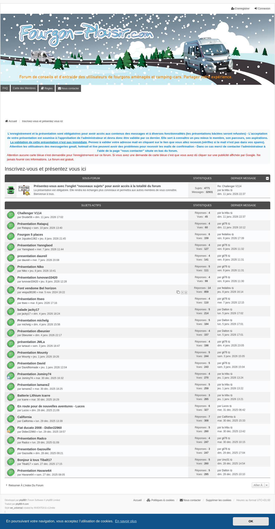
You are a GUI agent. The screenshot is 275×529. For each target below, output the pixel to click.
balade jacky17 (28, 309)
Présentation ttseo (30, 299)
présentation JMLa (31, 342)
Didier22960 (29, 431)
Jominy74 (27, 378)
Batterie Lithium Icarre (33, 395)
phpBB (22, 500)
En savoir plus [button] (126, 521)
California (24, 417)
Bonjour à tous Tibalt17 (34, 460)
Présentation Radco (31, 438)
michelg (26, 324)
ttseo (25, 303)
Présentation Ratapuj (32, 224)
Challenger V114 (29, 213)
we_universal (16, 508)
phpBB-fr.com (22, 504)
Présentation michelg (33, 320)
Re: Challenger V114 (229, 186)
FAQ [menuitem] (5, 88)
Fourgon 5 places (30, 234)
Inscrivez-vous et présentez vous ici (45, 169)
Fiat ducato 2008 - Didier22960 (39, 427)
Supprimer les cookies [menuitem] (218, 500)
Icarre (25, 399)
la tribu (226, 190)
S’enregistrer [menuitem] (240, 8)
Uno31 (225, 459)
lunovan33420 (30, 281)
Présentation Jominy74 (34, 374)
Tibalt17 (26, 463)
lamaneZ (27, 388)
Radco (25, 442)
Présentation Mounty (32, 352)
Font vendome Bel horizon (36, 288)
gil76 (224, 223)
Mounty (26, 356)
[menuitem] (46, 88)
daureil (26, 260)
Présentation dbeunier (33, 331)
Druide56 (27, 217)
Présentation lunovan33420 (37, 277)
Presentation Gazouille (34, 449)
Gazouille (27, 453)
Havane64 (28, 474)
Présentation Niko (30, 266)
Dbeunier (27, 335)
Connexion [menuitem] (262, 8)
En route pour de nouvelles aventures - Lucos (51, 406)
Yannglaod (28, 249)
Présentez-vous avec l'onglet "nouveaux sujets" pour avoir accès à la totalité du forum (97, 186)
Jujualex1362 (29, 238)
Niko (24, 270)
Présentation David (31, 363)
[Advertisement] (137, 107)
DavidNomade (30, 367)
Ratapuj (26, 227)
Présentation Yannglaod (35, 245)
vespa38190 (29, 292)
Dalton (225, 309)
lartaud (26, 345)
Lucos (25, 410)
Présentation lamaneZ (33, 385)
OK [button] (251, 521)
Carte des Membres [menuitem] (24, 88)
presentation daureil (32, 256)
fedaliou (226, 234)
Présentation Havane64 (34, 470)
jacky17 (26, 313)
